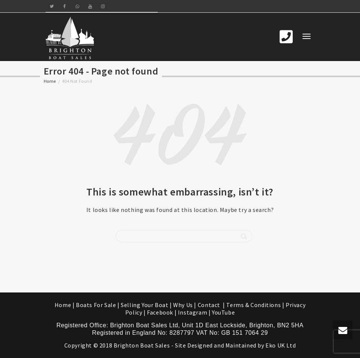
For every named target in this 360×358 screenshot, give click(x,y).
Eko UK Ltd (280, 345)
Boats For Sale (96, 305)
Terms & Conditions (253, 305)
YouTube (223, 312)
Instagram (192, 312)
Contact (210, 305)
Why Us (183, 305)
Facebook (160, 312)
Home (50, 81)
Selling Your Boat (145, 305)
